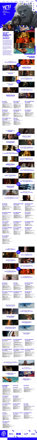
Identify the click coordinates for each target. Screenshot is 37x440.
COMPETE (27, 1)
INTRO (4, 1)
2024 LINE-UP (22, 1)
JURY (11, 1)
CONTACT (32, 1)
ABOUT (8, 1)
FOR (9, 37)
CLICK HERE (5, 37)
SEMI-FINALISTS (6, 38)
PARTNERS (15, 1)
